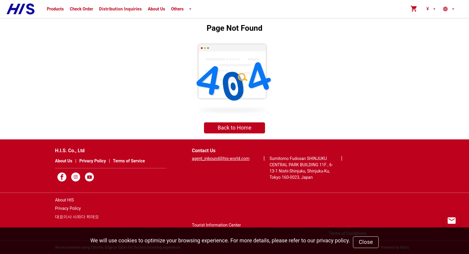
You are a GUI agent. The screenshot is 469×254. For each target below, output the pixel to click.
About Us (156, 9)
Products (55, 9)
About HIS (64, 200)
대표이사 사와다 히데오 (77, 216)
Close (366, 242)
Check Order (81, 9)
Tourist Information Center (216, 225)
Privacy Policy (68, 208)
